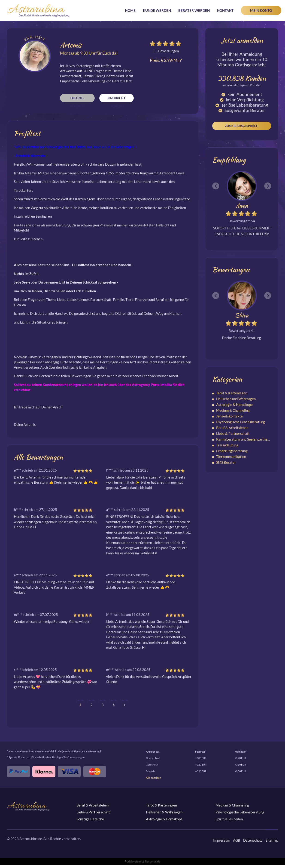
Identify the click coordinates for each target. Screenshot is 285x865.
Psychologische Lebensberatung (240, 422)
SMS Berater (226, 462)
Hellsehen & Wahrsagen (164, 812)
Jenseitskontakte (229, 416)
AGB (236, 840)
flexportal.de (152, 861)
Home (130, 10)
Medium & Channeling (233, 410)
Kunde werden (157, 10)
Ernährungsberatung (232, 451)
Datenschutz (253, 840)
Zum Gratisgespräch (241, 126)
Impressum (221, 840)
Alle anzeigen (153, 777)
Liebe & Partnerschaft (233, 433)
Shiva (241, 315)
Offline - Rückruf (77, 99)
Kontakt (225, 10)
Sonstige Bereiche (90, 819)
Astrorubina (38, 10)
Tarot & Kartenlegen (231, 393)
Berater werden (194, 10)
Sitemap (272, 840)
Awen (242, 206)
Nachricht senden (116, 99)
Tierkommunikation (231, 456)
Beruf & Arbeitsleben (232, 428)
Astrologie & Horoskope (234, 404)
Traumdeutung (227, 445)
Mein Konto (261, 10)
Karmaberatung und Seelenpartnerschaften (249, 439)
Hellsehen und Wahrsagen (236, 399)
